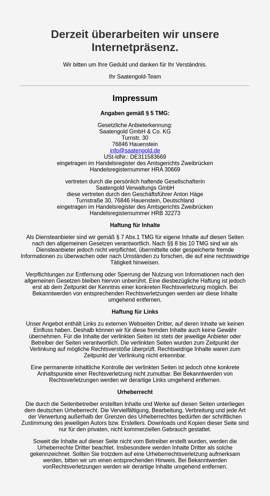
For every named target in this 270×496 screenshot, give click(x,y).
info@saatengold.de (135, 150)
